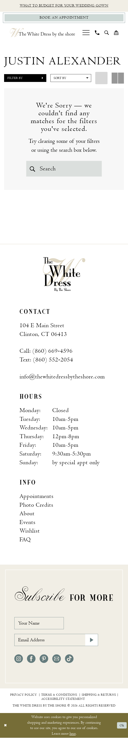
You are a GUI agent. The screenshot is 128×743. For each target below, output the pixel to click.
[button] (86, 33)
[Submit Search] (33, 170)
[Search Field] (64, 170)
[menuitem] (86, 33)
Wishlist (30, 533)
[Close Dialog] (5, 730)
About (27, 515)
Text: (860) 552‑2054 (46, 362)
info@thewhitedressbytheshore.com (62, 378)
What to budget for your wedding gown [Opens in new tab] (64, 6)
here (73, 738)
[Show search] (106, 34)
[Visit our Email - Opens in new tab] (56, 664)
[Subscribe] (91, 644)
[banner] (64, 276)
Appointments (37, 498)
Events (28, 524)
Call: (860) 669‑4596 (46, 353)
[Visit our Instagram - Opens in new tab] (18, 664)
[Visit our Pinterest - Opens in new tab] (44, 664)
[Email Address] (56, 644)
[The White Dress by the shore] (42, 33)
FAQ (25, 541)
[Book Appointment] (64, 19)
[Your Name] (41, 626)
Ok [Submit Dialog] (121, 730)
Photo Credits (36, 507)
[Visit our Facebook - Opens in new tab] (31, 664)
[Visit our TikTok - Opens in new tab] (69, 664)
